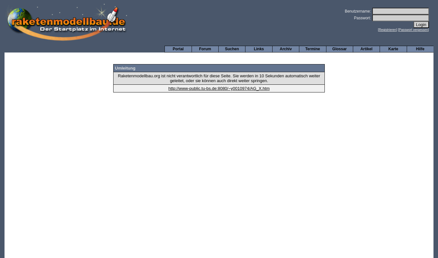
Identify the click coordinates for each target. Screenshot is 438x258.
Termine (312, 49)
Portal (178, 49)
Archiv (286, 49)
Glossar (339, 49)
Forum (205, 49)
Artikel (366, 49)
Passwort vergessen (413, 30)
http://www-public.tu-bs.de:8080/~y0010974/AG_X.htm (219, 88)
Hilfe (420, 49)
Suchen (232, 49)
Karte (393, 49)
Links (259, 49)
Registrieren (387, 30)
